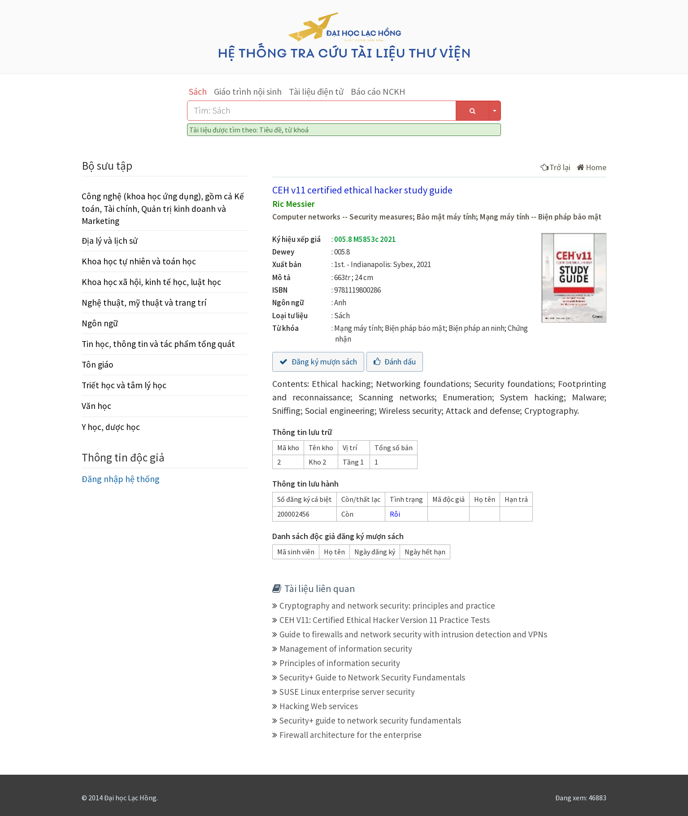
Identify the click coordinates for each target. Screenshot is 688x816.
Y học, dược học (111, 426)
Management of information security (345, 648)
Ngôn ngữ (100, 323)
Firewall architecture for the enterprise (350, 734)
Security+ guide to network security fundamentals (370, 720)
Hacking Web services (318, 706)
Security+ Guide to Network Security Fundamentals (372, 677)
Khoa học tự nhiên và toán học (139, 261)
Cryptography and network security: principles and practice (387, 605)
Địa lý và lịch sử (110, 240)
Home (591, 167)
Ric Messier (293, 203)
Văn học (96, 405)
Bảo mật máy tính (446, 217)
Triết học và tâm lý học (124, 385)
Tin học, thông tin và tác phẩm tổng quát (158, 343)
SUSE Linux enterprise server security (347, 691)
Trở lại (555, 167)
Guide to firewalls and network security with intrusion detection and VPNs (413, 634)
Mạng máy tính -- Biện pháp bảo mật (540, 217)
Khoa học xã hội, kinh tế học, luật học (151, 281)
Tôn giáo (97, 364)
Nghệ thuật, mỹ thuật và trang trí (144, 302)
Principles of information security (339, 663)
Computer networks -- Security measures (342, 217)
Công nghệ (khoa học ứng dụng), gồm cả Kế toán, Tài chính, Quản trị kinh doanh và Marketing (163, 208)
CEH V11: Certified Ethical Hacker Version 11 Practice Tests (384, 619)
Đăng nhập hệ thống (121, 478)
